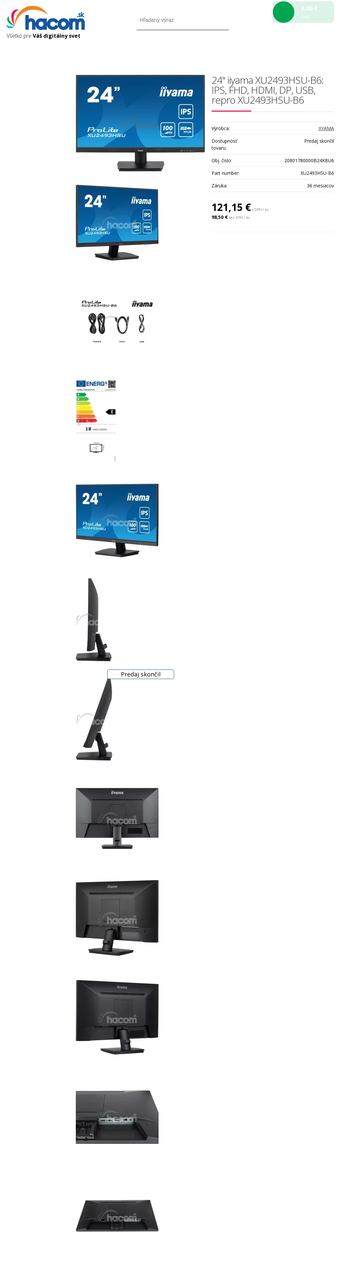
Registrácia (305, 49)
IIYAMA (326, 128)
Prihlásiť (278, 49)
